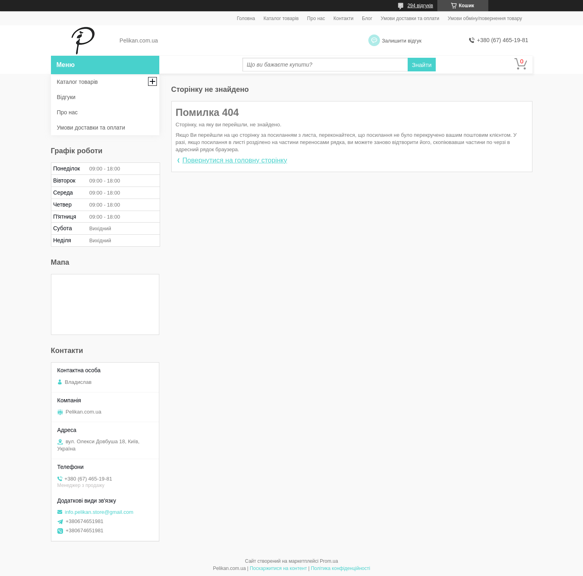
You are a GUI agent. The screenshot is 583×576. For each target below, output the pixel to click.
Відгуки (66, 97)
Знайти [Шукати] (421, 64)
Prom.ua (329, 561)
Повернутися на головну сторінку (235, 160)
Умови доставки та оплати (410, 18)
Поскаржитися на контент (278, 568)
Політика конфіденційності (340, 568)
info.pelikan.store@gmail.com (99, 512)
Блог (367, 18)
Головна (246, 18)
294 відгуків (420, 5)
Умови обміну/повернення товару (485, 18)
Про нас (316, 18)
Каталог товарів (281, 18)
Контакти (343, 18)
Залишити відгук (402, 41)
